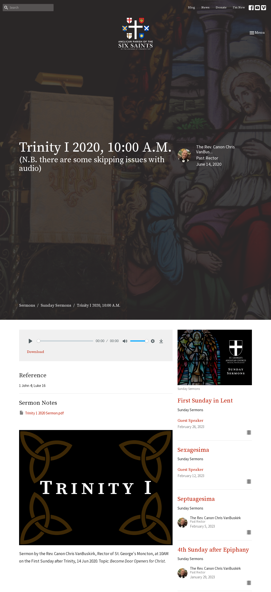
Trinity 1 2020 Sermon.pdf (41, 412)
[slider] (65, 341)
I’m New (239, 7)
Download (35, 352)
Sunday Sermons (56, 305)
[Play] (30, 341)
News (205, 7)
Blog (191, 7)
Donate (221, 7)
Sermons (27, 305)
